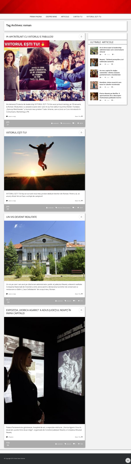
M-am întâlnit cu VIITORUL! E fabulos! (29, 36)
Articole (65, 17)
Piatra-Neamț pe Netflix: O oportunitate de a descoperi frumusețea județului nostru (110, 95)
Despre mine (51, 17)
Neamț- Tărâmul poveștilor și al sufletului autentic (111, 60)
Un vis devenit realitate (21, 216)
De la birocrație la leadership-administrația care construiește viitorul (112, 50)
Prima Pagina (36, 17)
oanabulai (56, 123)
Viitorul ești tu (66, 123)
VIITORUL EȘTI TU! (16, 132)
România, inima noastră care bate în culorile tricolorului (110, 83)
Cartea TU (77, 17)
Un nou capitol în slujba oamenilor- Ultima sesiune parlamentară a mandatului (110, 73)
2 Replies (10, 437)
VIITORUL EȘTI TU (94, 17)
